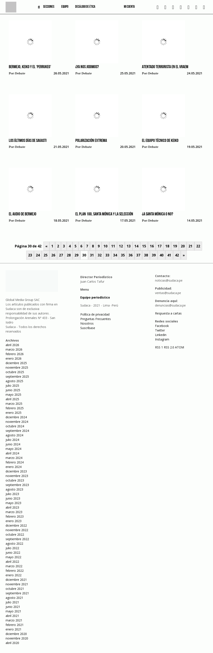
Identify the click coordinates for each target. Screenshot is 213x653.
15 (144, 246)
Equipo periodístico (95, 297)
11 (113, 246)
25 (45, 255)
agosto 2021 (14, 598)
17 (159, 246)
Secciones (48, 7)
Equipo (64, 7)
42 (177, 255)
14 (136, 246)
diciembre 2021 (16, 580)
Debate (20, 73)
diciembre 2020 (16, 634)
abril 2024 (12, 453)
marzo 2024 (14, 458)
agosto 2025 (14, 381)
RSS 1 (159, 347)
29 (76, 255)
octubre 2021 (15, 589)
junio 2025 (13, 390)
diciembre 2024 (16, 417)
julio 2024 (12, 440)
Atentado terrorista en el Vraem (165, 67)
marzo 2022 (14, 566)
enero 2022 (13, 575)
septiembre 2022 (17, 539)
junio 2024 (13, 444)
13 (129, 246)
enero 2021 (13, 629)
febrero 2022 (15, 571)
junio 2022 (13, 552)
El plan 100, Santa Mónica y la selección (104, 214)
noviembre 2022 (17, 530)
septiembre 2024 (17, 431)
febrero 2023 (15, 516)
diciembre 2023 (16, 471)
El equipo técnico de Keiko (160, 141)
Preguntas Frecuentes (95, 319)
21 (190, 246)
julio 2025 (12, 385)
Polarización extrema (91, 141)
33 (107, 255)
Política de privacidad (95, 314)
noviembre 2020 (17, 638)
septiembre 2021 (17, 593)
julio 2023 (12, 494)
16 (152, 246)
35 (123, 255)
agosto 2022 (14, 543)
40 (161, 255)
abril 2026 (12, 345)
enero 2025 (13, 413)
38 (146, 255)
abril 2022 (12, 561)
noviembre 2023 (17, 476)
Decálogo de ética (85, 7)
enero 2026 (13, 358)
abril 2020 (12, 643)
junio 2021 (13, 607)
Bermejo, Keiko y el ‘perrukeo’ (30, 67)
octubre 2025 (15, 372)
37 (138, 255)
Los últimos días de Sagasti (28, 141)
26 (53, 255)
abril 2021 (12, 616)
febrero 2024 (15, 462)
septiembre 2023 (17, 485)
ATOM (179, 347)
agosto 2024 (14, 435)
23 (30, 255)
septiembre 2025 (17, 376)
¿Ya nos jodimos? (87, 67)
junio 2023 (13, 498)
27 (61, 255)
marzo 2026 (14, 349)
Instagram (162, 339)
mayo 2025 (13, 394)
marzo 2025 (14, 404)
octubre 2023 (15, 480)
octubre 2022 (15, 534)
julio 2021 (12, 602)
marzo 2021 (14, 620)
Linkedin (160, 335)
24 (38, 255)
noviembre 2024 (17, 422)
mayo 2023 (13, 503)
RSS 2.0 (169, 347)
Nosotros (87, 323)
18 (167, 246)
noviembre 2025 (17, 367)
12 (121, 246)
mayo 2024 (13, 449)
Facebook (162, 326)
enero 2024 (13, 467)
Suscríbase (87, 328)
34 (115, 255)
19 (175, 246)
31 (92, 255)
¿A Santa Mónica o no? (157, 214)
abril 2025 (12, 399)
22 (198, 246)
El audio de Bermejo (22, 214)
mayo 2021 (13, 611)
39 (154, 255)
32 (100, 255)
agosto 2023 (14, 489)
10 (105, 246)
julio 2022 (12, 548)
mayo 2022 (13, 557)
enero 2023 (13, 521)
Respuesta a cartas (168, 313)
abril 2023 (12, 507)
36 (130, 255)
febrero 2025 (15, 408)
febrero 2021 (15, 625)
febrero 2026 (15, 354)
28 (69, 255)
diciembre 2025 (16, 363)
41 (169, 255)
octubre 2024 (15, 426)
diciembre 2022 (16, 525)
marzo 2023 (14, 512)
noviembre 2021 (17, 584)
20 (183, 246)
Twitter (160, 330)
